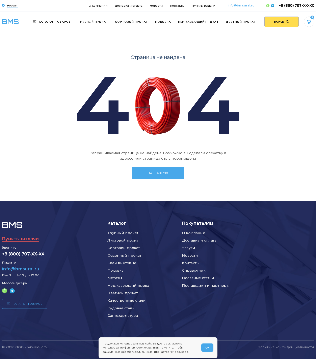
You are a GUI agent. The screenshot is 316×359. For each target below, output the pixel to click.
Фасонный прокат (124, 255)
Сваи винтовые (121, 263)
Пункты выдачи (203, 5)
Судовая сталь (120, 308)
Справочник (194, 270)
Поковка (163, 21)
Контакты (177, 5)
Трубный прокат (93, 21)
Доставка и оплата (128, 5)
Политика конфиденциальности (286, 347)
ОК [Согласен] (207, 347)
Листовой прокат (123, 240)
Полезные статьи (198, 278)
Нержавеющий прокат (198, 21)
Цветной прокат (241, 21)
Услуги (188, 248)
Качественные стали (126, 300)
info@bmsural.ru (241, 5)
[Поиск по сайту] (281, 22)
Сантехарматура (122, 315)
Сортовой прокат (131, 21)
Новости (156, 5)
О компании (98, 5)
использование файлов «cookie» (125, 347)
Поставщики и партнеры (205, 285)
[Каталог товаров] (52, 22)
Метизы (114, 278)
